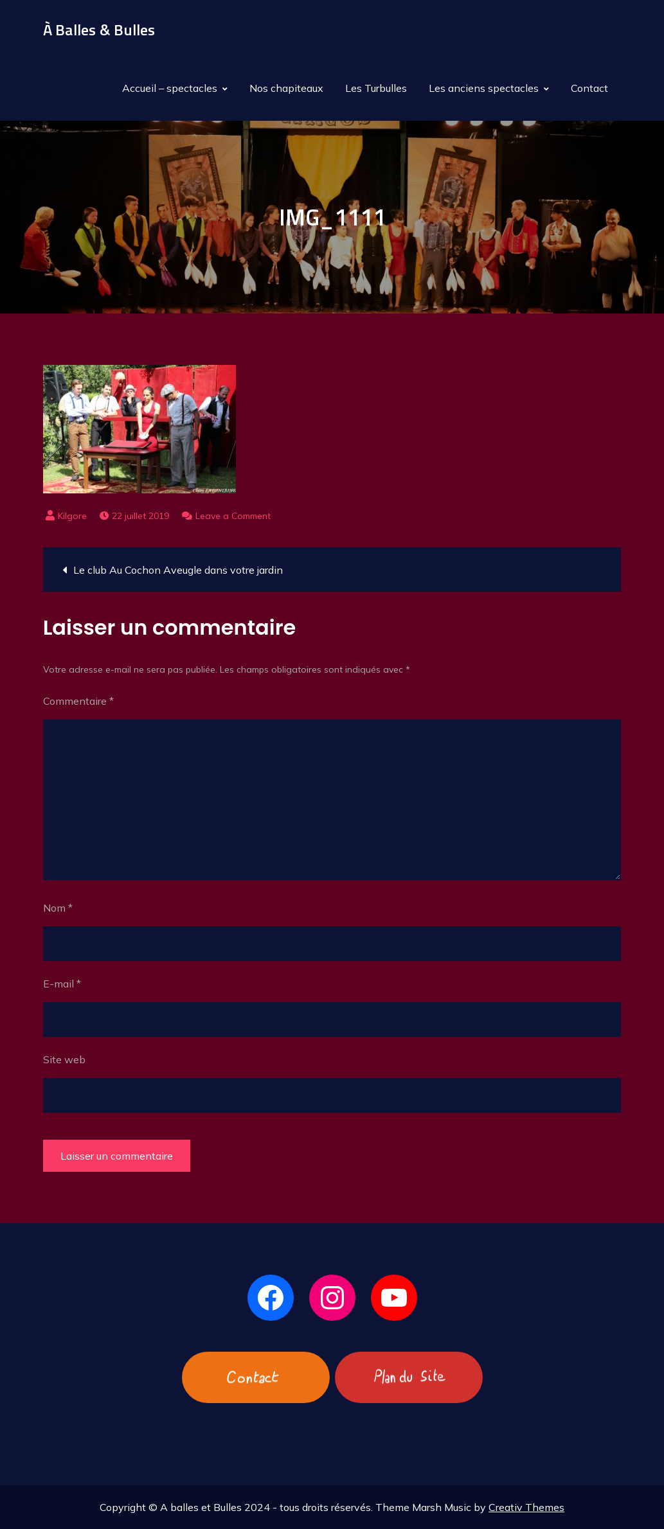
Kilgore (72, 516)
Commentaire (78, 700)
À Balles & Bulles (99, 29)
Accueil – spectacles (169, 88)
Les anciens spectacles (484, 88)
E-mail (62, 983)
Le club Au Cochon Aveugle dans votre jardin (178, 569)
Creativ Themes (526, 1507)
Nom (58, 907)
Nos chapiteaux (286, 88)
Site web (64, 1059)
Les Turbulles (376, 88)
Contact (589, 88)
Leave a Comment (233, 516)
